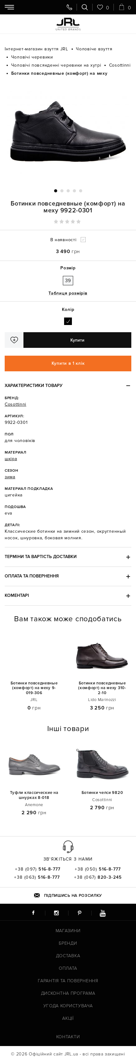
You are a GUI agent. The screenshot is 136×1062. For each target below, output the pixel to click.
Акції (68, 1018)
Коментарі (17, 595)
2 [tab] (61, 190)
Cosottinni (15, 404)
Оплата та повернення (32, 576)
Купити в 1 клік (68, 363)
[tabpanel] (68, 132)
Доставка (68, 955)
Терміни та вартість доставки (41, 556)
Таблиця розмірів (67, 293)
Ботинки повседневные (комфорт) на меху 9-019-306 (34, 688)
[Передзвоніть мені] (69, 7)
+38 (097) (38, 869)
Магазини (68, 930)
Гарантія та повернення (68, 980)
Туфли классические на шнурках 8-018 (34, 795)
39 (68, 280)
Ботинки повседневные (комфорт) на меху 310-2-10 (102, 688)
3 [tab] (68, 190)
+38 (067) (98, 877)
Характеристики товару (34, 385)
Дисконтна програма (68, 993)
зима (10, 477)
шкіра (11, 458)
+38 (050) (98, 869)
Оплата (68, 968)
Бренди (68, 943)
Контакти (68, 1036)
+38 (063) (37, 877)
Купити (77, 340)
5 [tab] (80, 190)
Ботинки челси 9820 (102, 792)
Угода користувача (68, 1006)
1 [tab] (55, 190)
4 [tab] (74, 190)
